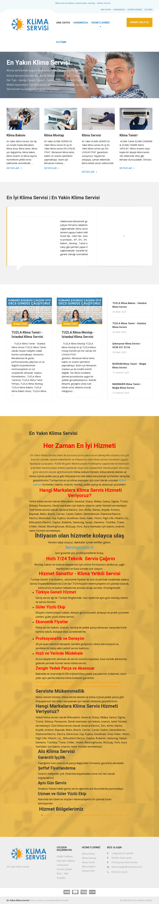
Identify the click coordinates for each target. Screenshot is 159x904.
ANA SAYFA (106, 9)
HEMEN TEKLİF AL (139, 22)
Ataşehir (63, 815)
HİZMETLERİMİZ (134, 9)
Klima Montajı (54, 135)
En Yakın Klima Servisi (18, 900)
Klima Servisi (91, 135)
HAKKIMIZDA (119, 9)
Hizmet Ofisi (88, 870)
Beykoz (74, 815)
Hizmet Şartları (64, 869)
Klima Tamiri (129, 135)
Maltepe (119, 815)
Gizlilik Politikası (65, 856)
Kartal (108, 815)
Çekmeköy (86, 815)
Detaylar (13, 168)
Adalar (50, 815)
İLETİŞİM (148, 9)
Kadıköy (98, 815)
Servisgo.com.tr (79, 547)
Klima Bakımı (16, 135)
